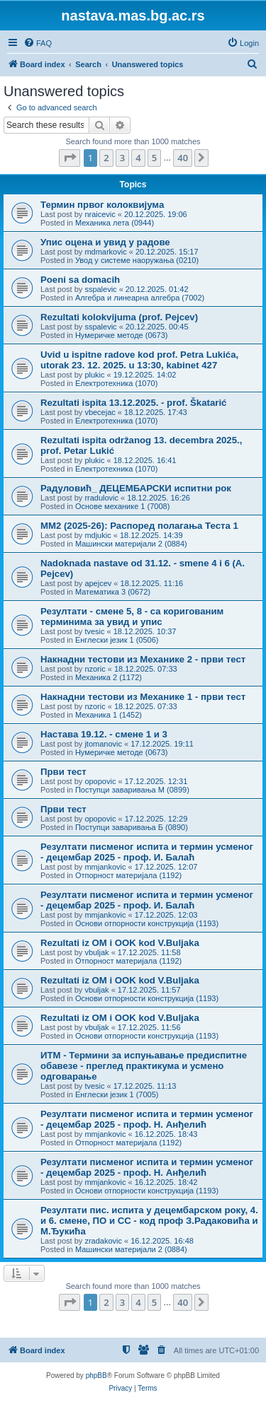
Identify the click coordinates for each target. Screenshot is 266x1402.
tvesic (94, 631)
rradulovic (101, 497)
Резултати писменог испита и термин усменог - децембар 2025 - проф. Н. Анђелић (146, 1119)
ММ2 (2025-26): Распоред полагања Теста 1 (139, 525)
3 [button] (122, 157)
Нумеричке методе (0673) (121, 335)
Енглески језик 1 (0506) (117, 640)
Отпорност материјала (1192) (128, 875)
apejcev (97, 583)
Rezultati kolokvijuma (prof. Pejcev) (119, 317)
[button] (69, 157)
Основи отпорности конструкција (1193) (146, 923)
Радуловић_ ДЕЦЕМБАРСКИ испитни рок (135, 488)
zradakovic (103, 1241)
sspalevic (100, 289)
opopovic (100, 781)
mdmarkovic (105, 251)
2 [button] (106, 157)
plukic (94, 374)
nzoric (94, 669)
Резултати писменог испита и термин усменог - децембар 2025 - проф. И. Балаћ (146, 852)
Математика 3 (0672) (112, 592)
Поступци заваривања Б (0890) (131, 827)
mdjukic (97, 535)
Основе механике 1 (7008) (122, 506)
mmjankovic (105, 867)
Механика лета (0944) (114, 222)
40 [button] (182, 157)
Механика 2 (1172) (108, 677)
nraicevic (99, 214)
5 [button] (154, 157)
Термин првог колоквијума (102, 204)
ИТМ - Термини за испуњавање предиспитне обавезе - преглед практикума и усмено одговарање (143, 1066)
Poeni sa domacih (80, 279)
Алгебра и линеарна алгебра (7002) (139, 297)
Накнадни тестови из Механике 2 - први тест (142, 659)
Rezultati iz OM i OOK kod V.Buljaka (119, 942)
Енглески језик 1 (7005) (117, 1094)
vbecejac (99, 412)
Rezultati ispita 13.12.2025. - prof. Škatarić (133, 402)
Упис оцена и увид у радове (105, 242)
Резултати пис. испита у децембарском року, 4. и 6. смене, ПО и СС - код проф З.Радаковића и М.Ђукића (149, 1221)
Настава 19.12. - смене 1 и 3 (103, 734)
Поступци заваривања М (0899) (132, 789)
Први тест (63, 771)
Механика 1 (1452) (108, 715)
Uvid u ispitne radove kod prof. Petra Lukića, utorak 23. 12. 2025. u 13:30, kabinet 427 (139, 359)
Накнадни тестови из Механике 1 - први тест (142, 696)
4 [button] (137, 157)
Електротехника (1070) (116, 383)
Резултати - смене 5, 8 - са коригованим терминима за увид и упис (131, 616)
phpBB (96, 1375)
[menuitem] (37, 43)
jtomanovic (103, 744)
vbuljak (96, 952)
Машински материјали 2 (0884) (131, 543)
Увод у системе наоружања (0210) (137, 260)
